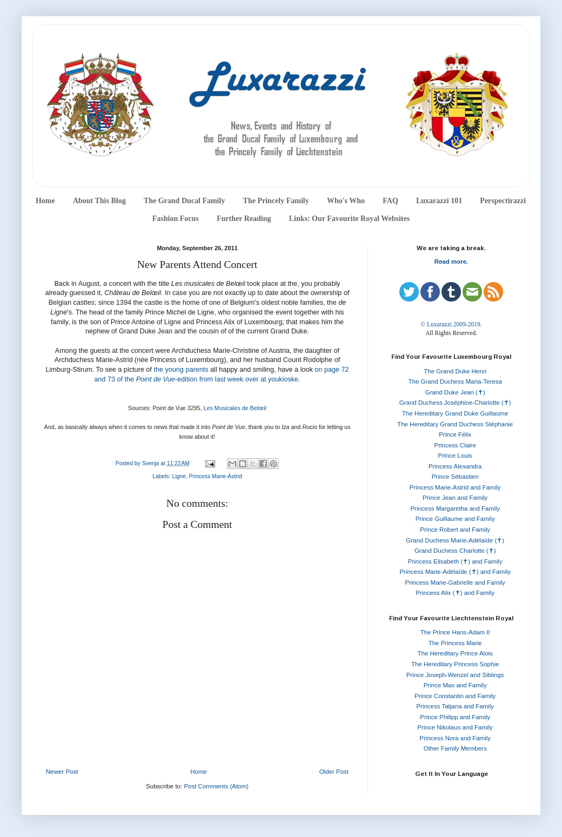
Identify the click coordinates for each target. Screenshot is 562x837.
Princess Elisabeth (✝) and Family (455, 561)
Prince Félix (455, 434)
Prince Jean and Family (455, 497)
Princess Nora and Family (455, 738)
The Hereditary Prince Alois (455, 653)
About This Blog (99, 201)
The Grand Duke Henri (455, 371)
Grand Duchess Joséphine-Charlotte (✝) (455, 402)
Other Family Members (455, 748)
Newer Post (62, 771)
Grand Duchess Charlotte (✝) (455, 550)
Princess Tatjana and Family (455, 706)
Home (45, 201)
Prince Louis (455, 455)
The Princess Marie (455, 643)
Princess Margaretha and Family (455, 508)
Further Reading (244, 219)
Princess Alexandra (455, 466)
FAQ (390, 201)
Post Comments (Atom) (216, 786)
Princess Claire (455, 445)
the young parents (180, 369)
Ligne (178, 476)
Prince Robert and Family (455, 529)
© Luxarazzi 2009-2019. (450, 324)
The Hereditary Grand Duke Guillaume (455, 413)
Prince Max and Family (455, 685)
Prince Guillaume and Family (455, 518)
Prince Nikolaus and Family (455, 727)
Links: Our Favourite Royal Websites (349, 219)
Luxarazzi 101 (439, 201)
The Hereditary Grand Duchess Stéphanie (455, 424)
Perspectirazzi (503, 201)
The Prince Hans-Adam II (455, 632)
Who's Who (346, 201)
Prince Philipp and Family (455, 717)
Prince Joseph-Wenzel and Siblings (455, 675)
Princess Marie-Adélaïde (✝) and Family (455, 571)
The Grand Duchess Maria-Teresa (455, 381)
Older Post (334, 771)
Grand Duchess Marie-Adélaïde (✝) (455, 540)
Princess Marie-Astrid (215, 476)
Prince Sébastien (455, 476)
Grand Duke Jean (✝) (455, 392)
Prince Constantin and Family (455, 696)
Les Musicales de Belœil (234, 408)
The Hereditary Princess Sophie (455, 664)
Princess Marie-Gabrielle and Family (455, 582)
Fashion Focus (175, 219)
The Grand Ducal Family (184, 201)
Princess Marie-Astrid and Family (455, 487)
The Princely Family (276, 201)
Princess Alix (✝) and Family (455, 593)
